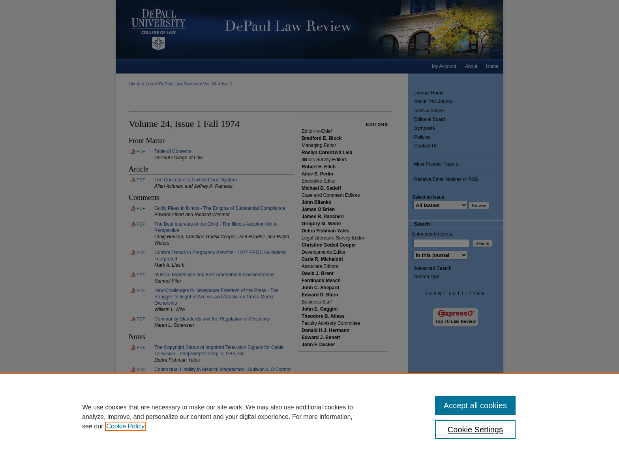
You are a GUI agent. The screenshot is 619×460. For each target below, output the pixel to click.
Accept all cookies (475, 405)
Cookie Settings (475, 429)
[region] (309, 416)
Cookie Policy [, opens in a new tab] (125, 426)
